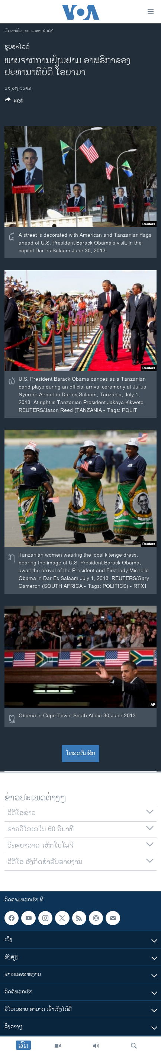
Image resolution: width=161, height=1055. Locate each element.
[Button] (14, 102)
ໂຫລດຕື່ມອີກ (80, 753)
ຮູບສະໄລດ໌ (16, 47)
